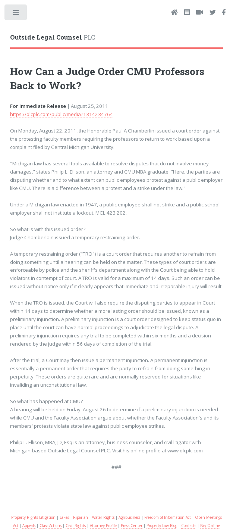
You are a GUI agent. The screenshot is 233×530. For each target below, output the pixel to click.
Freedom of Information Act (167, 517)
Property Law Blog (162, 525)
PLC (52, 37)
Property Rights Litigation (33, 517)
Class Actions (51, 525)
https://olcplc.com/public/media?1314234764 (61, 114)
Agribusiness (129, 517)
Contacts (188, 525)
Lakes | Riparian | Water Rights (87, 517)
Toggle (16, 14)
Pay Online (210, 525)
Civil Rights (76, 525)
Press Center (131, 525)
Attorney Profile (103, 525)
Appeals (28, 525)
